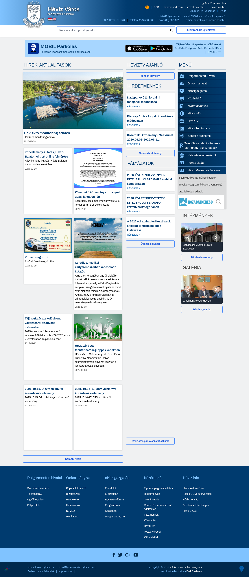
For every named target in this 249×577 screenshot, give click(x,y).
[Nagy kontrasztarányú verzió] (147, 7)
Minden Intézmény (202, 257)
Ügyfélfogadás (35, 499)
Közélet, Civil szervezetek (197, 494)
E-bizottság (111, 494)
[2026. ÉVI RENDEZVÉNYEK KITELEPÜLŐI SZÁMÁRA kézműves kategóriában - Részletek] (150, 204)
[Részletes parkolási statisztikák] (150, 441)
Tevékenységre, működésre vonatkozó (200, 184)
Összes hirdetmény (150, 153)
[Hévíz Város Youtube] (135, 555)
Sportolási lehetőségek (196, 505)
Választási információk (198, 155)
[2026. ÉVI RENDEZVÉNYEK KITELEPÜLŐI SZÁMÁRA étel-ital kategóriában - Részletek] (150, 181)
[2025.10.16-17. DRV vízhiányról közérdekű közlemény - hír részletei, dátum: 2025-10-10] (98, 417)
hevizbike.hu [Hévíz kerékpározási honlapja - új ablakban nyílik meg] (218, 7)
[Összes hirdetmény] (150, 153)
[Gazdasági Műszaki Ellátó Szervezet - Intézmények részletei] (202, 247)
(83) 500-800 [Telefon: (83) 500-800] (147, 20)
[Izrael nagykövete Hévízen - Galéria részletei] (202, 301)
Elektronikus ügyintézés (201, 30)
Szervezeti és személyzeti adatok (197, 177)
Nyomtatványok (194, 106)
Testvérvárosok (152, 531)
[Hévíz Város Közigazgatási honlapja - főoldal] (34, 15)
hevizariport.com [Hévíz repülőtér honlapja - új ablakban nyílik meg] (173, 7)
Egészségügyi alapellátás (158, 488)
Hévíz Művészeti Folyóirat (200, 170)
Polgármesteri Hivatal (197, 76)
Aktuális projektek (195, 136)
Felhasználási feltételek (41, 571)
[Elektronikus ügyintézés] (201, 32)
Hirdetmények (152, 494)
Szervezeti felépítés (38, 488)
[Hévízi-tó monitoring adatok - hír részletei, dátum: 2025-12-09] (73, 108)
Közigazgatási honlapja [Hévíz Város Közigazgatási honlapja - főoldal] (64, 11)
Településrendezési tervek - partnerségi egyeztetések (200, 145)
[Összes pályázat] (150, 244)
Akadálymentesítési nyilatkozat (76, 567)
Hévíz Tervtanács (195, 128)
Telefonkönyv (34, 494)
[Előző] (187, 237)
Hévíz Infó (190, 113)
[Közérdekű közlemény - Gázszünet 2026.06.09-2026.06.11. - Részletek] (150, 139)
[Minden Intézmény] (202, 257)
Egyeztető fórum (114, 499)
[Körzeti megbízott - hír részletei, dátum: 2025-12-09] (48, 251)
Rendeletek (72, 499)
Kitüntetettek (151, 537)
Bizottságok (73, 494)
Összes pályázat (150, 244)
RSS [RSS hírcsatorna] (157, 7)
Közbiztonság (190, 499)
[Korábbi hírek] (73, 459)
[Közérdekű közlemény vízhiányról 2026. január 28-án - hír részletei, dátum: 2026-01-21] (98, 181)
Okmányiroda (151, 499)
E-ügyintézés (112, 505)
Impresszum (65, 571)
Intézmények (151, 514)
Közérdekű (191, 98)
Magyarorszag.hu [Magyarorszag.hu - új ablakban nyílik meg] (115, 516)
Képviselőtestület (76, 488)
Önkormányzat (193, 83)
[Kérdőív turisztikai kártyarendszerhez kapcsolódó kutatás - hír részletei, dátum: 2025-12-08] (98, 264)
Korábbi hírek (73, 459)
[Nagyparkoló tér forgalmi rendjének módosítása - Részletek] (150, 101)
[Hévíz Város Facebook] (113, 555)
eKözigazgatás (193, 91)
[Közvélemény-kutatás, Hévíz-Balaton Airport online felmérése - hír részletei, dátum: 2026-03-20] (48, 181)
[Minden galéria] (202, 309)
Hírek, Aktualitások (193, 488)
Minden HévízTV (150, 76)
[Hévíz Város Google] (127, 555)
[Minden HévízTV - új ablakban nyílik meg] (150, 76)
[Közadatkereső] (202, 202)
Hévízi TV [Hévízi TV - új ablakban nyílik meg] (149, 526)
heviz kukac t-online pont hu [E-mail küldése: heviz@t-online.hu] (209, 20)
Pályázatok (33, 505)
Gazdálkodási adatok (191, 191)
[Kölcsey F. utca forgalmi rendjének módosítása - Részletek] (150, 120)
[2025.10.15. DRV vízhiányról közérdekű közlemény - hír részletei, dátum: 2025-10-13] (48, 417)
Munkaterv (72, 516)
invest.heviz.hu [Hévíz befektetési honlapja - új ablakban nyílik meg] (196, 7)
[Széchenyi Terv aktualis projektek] (23, 558)
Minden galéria (202, 309)
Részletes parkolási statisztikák (150, 441)
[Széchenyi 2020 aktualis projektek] (229, 549)
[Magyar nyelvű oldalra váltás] (50, 19)
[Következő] (216, 237)
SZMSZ (70, 511)
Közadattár (111, 511)
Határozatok (73, 505)
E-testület (110, 488)
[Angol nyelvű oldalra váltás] (54, 19)
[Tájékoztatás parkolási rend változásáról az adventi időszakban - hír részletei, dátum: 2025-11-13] (48, 347)
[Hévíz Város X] (119, 555)
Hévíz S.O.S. (190, 511)
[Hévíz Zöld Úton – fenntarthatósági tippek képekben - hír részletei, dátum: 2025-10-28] (98, 347)
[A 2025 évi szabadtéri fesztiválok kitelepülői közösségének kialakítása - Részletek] (150, 227)
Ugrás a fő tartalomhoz (213, 3)
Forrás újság (192, 162)
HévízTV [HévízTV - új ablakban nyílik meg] (189, 121)
